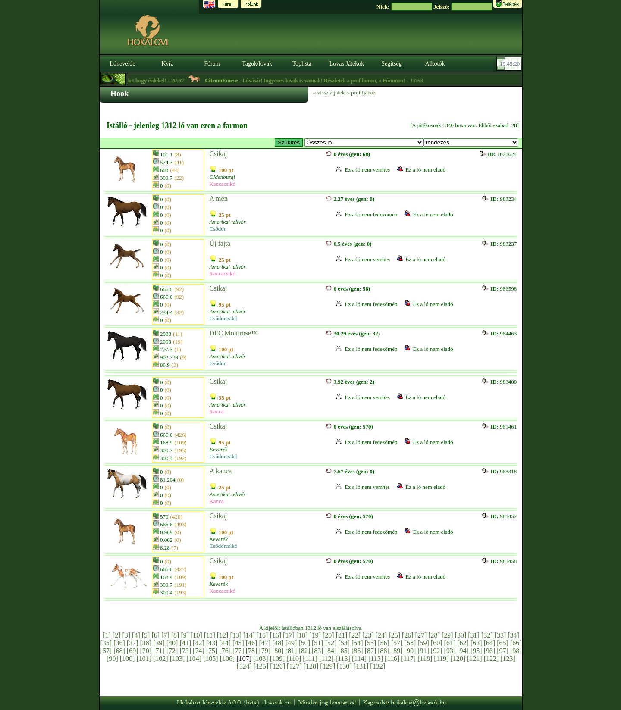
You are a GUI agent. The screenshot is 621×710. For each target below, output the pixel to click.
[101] (143, 658)
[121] (474, 658)
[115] (375, 658)
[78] (251, 650)
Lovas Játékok (346, 63)
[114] (359, 658)
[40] (172, 643)
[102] (160, 658)
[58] (410, 643)
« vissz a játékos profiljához (344, 92)
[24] (381, 635)
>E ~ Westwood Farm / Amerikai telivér (363, 142)
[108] (260, 658)
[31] (474, 635)
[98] (516, 650)
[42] (198, 643)
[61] (450, 643)
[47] (264, 643)
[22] (355, 635)
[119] (441, 658)
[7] (165, 635)
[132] (377, 666)
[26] (408, 635)
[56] (383, 643)
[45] (238, 643)
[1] (107, 635)
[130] (344, 666)
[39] (159, 643)
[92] (436, 650)
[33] (500, 635)
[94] (463, 650)
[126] (277, 666)
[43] (212, 643)
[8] (175, 635)
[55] (370, 643)
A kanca (220, 471)
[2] (117, 635)
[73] (185, 650)
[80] (278, 650)
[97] (502, 650)
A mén (218, 198)
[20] (328, 635)
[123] (507, 658)
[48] (278, 643)
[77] (238, 650)
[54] (357, 643)
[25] (394, 635)
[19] (315, 635)
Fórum (212, 63)
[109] (277, 658)
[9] (185, 635)
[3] (126, 635)
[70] (145, 650)
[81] (291, 650)
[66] (516, 643)
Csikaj (218, 153)
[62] (463, 643)
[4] (136, 635)
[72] (172, 650)
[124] (244, 666)
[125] (261, 666)
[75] (212, 650)
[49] (291, 643)
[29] (447, 635)
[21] (342, 635)
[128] (311, 666)
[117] (408, 658)
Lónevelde (122, 63)
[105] (210, 658)
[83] (317, 650)
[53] (344, 643)
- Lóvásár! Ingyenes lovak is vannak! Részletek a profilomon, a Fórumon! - (324, 80)
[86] (357, 650)
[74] (198, 650)
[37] (132, 643)
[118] (424, 658)
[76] (225, 650)
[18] (302, 635)
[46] (251, 643)
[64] (490, 643)
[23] (368, 635)
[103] (177, 658)
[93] (450, 650)
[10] (196, 635)
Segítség (391, 63)
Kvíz (167, 63)
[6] (155, 635)
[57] (397, 643)
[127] (294, 666)
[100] (127, 658)
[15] (262, 635)
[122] (491, 658)
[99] (112, 658)
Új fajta (219, 243)
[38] (145, 643)
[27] (421, 635)
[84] (331, 650)
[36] (119, 643)
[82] (304, 650)
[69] (132, 650)
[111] (310, 658)
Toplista (302, 63)
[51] (317, 643)
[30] (461, 635)
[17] (289, 635)
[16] (275, 635)
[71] (159, 650)
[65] (502, 643)
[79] (264, 650)
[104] (193, 658)
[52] (331, 643)
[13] (236, 635)
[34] (513, 635)
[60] (436, 643)
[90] (410, 650)
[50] (304, 643)
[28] (434, 635)
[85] (344, 650)
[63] (476, 643)
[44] (225, 643)
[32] (487, 635)
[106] (227, 658)
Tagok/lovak (257, 63)
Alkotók (435, 63)
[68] (119, 650)
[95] (476, 650)
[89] (397, 650)
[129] (327, 666)
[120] (457, 658)
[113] (343, 658)
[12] (223, 635)
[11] (209, 635)
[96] (490, 650)
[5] (146, 635)
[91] (423, 650)
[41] (185, 643)
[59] (423, 643)
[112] (326, 658)
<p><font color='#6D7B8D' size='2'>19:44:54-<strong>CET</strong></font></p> (510, 63)
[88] (383, 650)
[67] (106, 650)
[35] (106, 643)
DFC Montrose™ (233, 333)
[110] (293, 658)
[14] (249, 635)
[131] (361, 666)
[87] (370, 650)
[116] (392, 658)
